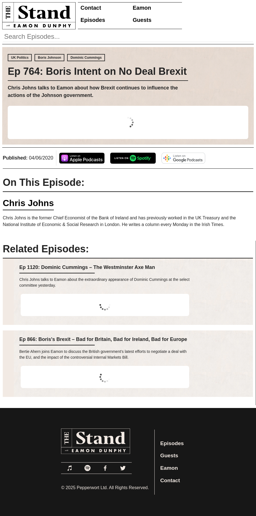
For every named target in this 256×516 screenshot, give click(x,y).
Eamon (142, 8)
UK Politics (19, 58)
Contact (91, 8)
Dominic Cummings (86, 58)
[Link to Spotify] (87, 468)
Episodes (93, 20)
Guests (142, 20)
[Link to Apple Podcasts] (69, 468)
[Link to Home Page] (38, 15)
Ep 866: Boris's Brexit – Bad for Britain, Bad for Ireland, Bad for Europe (103, 339)
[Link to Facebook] (105, 468)
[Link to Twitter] (122, 468)
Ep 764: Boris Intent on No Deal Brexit (97, 71)
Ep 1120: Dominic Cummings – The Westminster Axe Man (87, 267)
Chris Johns (28, 203)
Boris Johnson (49, 58)
